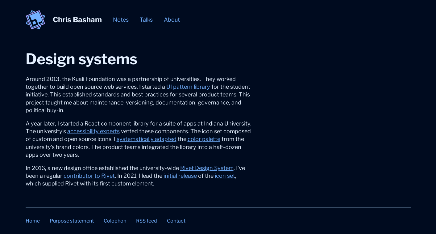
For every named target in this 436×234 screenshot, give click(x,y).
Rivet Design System (207, 168)
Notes (121, 19)
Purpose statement (72, 221)
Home (33, 221)
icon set (225, 175)
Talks (146, 19)
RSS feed (146, 221)
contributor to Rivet (89, 175)
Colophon (115, 221)
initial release (180, 175)
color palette (204, 139)
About (172, 19)
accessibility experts (93, 131)
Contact (176, 221)
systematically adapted (146, 139)
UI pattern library (188, 86)
